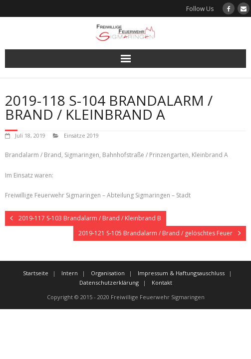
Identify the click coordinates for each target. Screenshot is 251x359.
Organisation (108, 273)
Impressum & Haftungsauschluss (181, 273)
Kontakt (162, 282)
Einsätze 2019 (81, 135)
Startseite (35, 273)
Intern (69, 273)
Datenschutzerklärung (109, 282)
